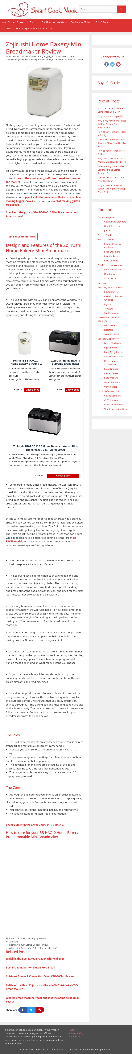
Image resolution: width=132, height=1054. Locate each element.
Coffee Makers (111, 400)
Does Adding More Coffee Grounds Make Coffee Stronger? (111, 169)
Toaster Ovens (111, 334)
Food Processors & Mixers (56, 22)
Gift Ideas (103, 282)
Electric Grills (110, 291)
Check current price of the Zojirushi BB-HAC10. (35, 825)
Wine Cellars (110, 386)
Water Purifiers (112, 382)
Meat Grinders (111, 368)
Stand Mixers (111, 278)
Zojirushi (13, 941)
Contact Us (74, 1036)
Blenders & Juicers (18, 22)
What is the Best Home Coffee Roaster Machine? (33, 948)
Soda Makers (111, 377)
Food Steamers (112, 251)
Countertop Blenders (115, 221)
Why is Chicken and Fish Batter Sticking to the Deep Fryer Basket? (111, 188)
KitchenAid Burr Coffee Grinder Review (28, 944)
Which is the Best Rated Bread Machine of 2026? (36, 958)
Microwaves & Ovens (12, 28)
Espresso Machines (114, 404)
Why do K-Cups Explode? (110, 116)
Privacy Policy (76, 1033)
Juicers (107, 230)
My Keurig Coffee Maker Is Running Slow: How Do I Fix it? (112, 143)
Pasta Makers (111, 373)
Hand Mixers (110, 273)
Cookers (35, 22)
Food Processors (112, 269)
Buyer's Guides (105, 234)
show (32, 236)
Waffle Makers (111, 313)
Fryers (107, 304)
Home (4, 22)
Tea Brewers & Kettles (115, 409)
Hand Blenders (112, 226)
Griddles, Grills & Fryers (110, 287)
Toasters (108, 308)
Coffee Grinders (112, 395)
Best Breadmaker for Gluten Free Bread (30, 967)
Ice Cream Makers (113, 356)
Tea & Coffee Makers (83, 22)
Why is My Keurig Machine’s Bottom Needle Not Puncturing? (112, 124)
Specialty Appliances (36, 28)
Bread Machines (17, 938)
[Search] (121, 9)
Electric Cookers (106, 239)
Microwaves (110, 325)
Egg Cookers (110, 347)
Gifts (51, 28)
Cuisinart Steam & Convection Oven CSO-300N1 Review (40, 976)
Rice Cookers (110, 256)
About (72, 1029)
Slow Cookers (111, 260)
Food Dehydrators (113, 352)
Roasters (108, 329)
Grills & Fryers (104, 22)
